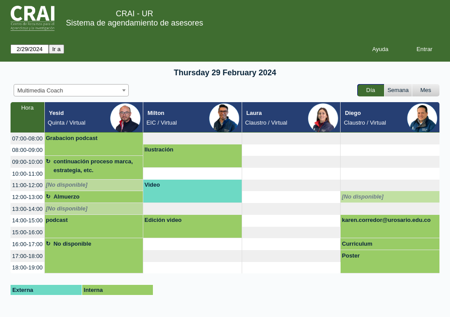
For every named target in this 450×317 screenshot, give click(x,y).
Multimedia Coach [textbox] (40, 90)
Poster (350, 255)
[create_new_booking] (192, 138)
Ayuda (380, 49)
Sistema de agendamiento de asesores (134, 22)
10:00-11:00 (27, 173)
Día (370, 90)
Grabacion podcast (72, 138)
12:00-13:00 (27, 197)
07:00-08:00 (27, 138)
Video (152, 184)
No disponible (72, 243)
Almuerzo (67, 196)
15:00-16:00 (27, 232)
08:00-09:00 (27, 150)
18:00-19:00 (27, 267)
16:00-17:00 (27, 244)
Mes (426, 90)
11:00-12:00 (27, 185)
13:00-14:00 (27, 209)
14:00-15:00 (27, 220)
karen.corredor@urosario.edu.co (386, 220)
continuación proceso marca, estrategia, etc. (93, 165)
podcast (57, 220)
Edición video (163, 220)
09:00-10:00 (27, 161)
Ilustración (159, 149)
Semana (398, 90)
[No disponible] (66, 184)
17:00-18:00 (27, 256)
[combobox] (71, 90)
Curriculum (357, 243)
